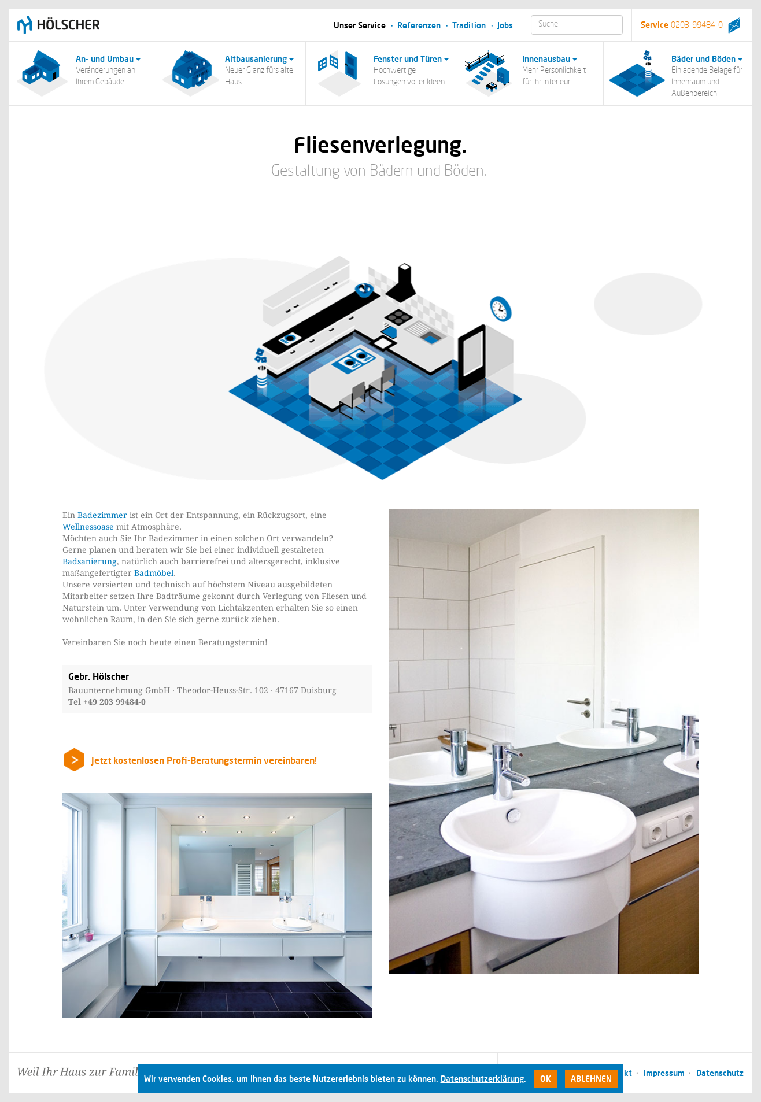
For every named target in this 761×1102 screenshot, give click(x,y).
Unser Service (360, 25)
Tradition (469, 25)
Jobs (505, 25)
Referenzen (419, 25)
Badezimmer (102, 515)
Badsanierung (89, 561)
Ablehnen (591, 1078)
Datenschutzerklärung (482, 1078)
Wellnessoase (88, 526)
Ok (545, 1078)
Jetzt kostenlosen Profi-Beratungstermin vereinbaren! (204, 760)
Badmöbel (153, 573)
